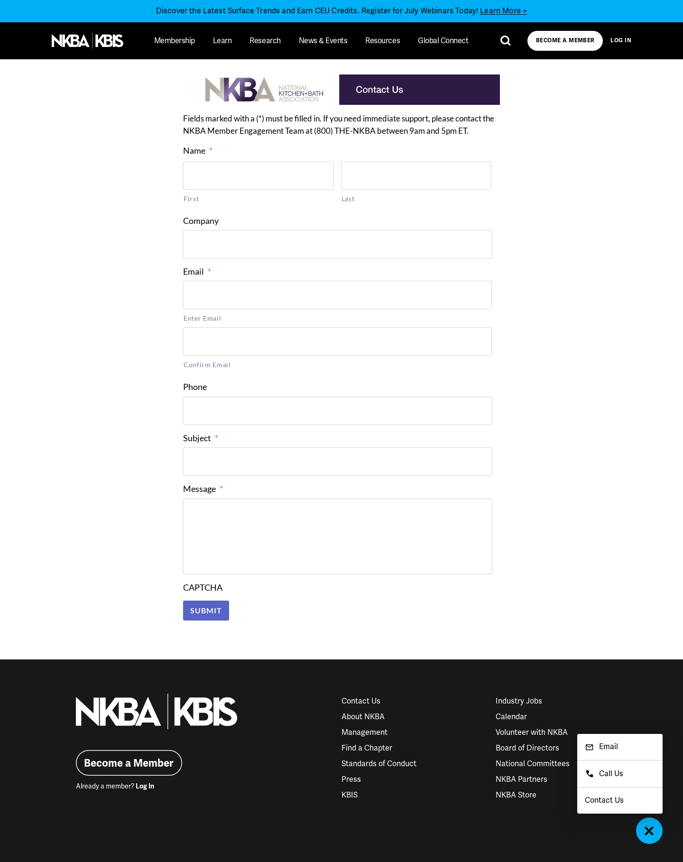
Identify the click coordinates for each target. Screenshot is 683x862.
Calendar (511, 717)
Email (197, 271)
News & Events (323, 41)
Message (203, 488)
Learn (222, 41)
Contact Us (361, 701)
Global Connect (443, 41)
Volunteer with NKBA (532, 732)
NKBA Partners (521, 779)
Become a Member (565, 40)
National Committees (533, 764)
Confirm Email (207, 365)
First (191, 199)
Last (348, 199)
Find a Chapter (367, 748)
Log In (620, 40)
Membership (174, 41)
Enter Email (202, 318)
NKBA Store (516, 795)
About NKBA (363, 717)
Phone (195, 386)
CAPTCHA (202, 587)
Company (201, 220)
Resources (382, 41)
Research (264, 41)
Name (197, 150)
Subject (200, 438)
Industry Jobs (519, 701)
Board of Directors (527, 748)
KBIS (350, 795)
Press (351, 779)
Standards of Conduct (379, 764)
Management (365, 732)
